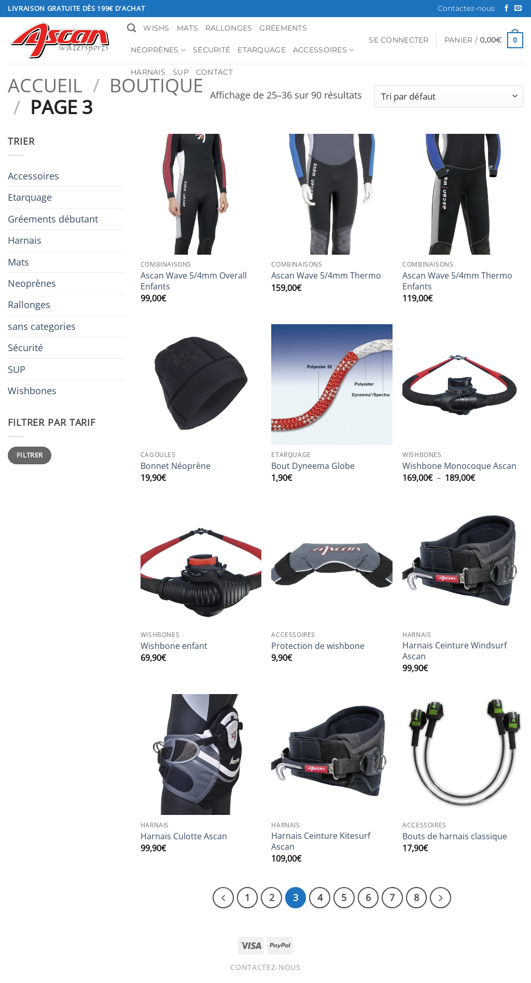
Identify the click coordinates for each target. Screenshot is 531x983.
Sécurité (211, 49)
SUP (181, 72)
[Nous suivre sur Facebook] (506, 8)
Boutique (156, 85)
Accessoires (323, 50)
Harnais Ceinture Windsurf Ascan (454, 651)
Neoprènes (32, 283)
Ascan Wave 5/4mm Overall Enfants (194, 281)
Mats (187, 28)
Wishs (156, 28)
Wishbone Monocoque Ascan (459, 466)
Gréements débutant (53, 219)
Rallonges (229, 28)
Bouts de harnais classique (454, 836)
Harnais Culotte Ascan (184, 836)
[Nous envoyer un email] (517, 8)
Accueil (45, 85)
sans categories (42, 326)
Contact (214, 72)
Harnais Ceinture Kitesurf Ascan (320, 841)
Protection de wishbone (318, 646)
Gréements (283, 28)
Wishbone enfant (174, 646)
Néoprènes (158, 50)
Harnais (148, 72)
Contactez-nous (466, 8)
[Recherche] (131, 28)
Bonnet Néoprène (176, 466)
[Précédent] (230, 896)
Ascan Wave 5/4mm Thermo (326, 275)
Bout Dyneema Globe (313, 466)
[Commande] (448, 96)
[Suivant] (433, 896)
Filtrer (30, 455)
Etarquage (261, 49)
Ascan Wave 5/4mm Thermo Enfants (457, 281)
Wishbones (32, 390)
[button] (398, 40)
